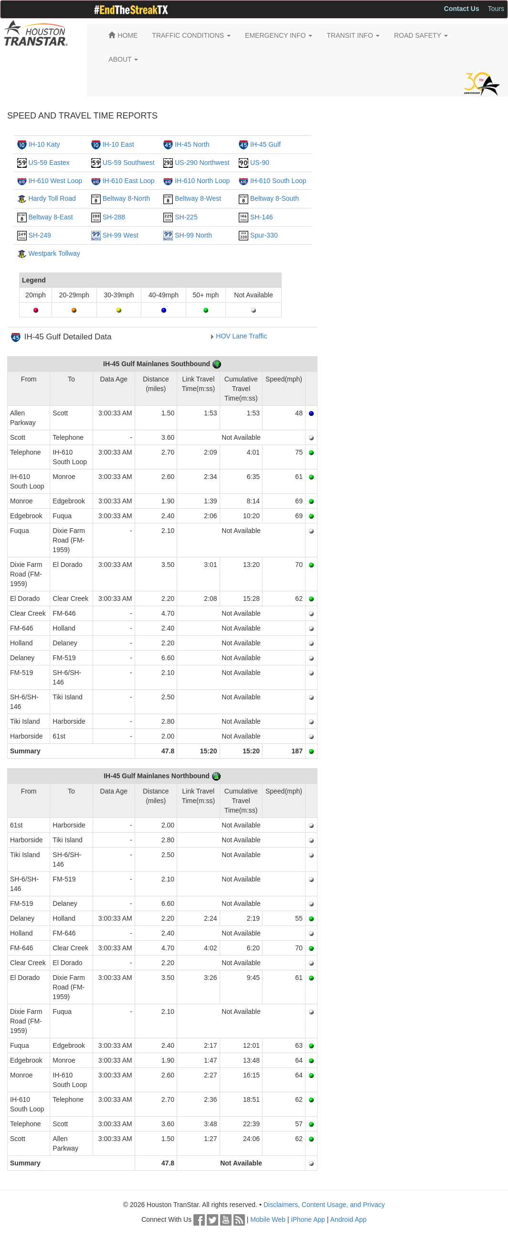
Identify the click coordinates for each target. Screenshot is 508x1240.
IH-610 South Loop (278, 181)
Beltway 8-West (198, 198)
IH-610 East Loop (129, 181)
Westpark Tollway (54, 253)
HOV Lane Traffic (241, 336)
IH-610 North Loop (202, 181)
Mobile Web (268, 1219)
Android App (348, 1219)
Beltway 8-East (50, 217)
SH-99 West (120, 235)
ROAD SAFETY (420, 35)
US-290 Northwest (202, 162)
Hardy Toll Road (51, 198)
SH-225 (186, 217)
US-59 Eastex (48, 162)
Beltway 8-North (126, 198)
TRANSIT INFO (353, 35)
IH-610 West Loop (55, 181)
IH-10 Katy (44, 144)
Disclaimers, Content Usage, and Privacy (324, 1204)
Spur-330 (264, 235)
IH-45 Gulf (265, 144)
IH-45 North (192, 144)
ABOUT (123, 59)
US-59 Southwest (129, 162)
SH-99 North (193, 235)
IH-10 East (118, 144)
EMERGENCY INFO (278, 35)
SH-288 (114, 217)
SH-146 (261, 217)
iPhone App (308, 1219)
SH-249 (39, 235)
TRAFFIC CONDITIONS (191, 35)
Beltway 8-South (274, 198)
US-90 (259, 162)
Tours (496, 8)
